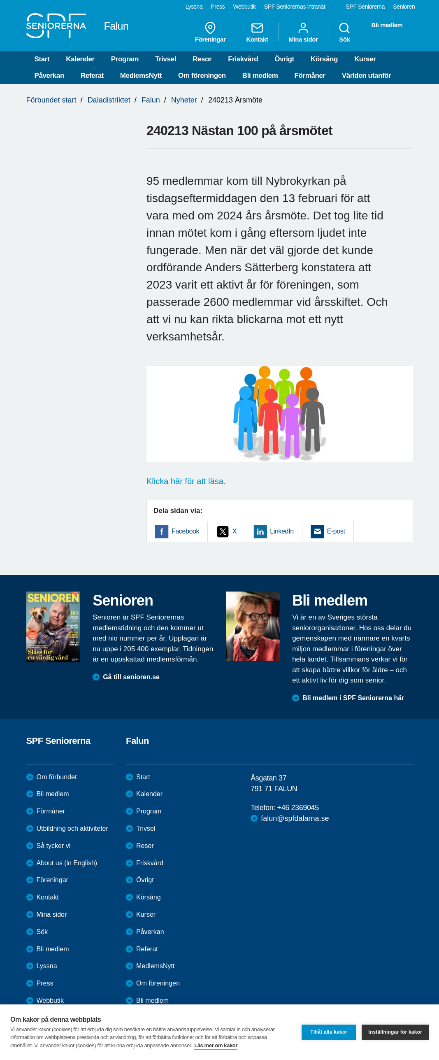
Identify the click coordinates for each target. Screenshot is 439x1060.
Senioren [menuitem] (404, 6)
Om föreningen (202, 75)
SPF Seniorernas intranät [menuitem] (294, 6)
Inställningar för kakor (395, 1032)
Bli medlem (260, 75)
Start (42, 59)
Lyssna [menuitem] (194, 6)
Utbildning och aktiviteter (72, 828)
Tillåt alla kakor (328, 1032)
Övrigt (284, 59)
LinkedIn (281, 531)
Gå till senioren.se (131, 676)
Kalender (80, 59)
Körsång (324, 59)
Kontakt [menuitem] (257, 32)
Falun (151, 100)
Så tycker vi (54, 845)
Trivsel (165, 59)
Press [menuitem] (218, 6)
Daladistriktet (109, 100)
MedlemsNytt (141, 75)
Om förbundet (57, 776)
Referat (92, 75)
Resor (202, 59)
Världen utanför (366, 75)
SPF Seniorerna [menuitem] (365, 6)
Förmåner (310, 75)
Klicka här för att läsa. (185, 481)
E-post (336, 531)
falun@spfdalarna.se (295, 818)
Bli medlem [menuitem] (386, 25)
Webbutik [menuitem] (244, 6)
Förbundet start (51, 100)
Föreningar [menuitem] (210, 32)
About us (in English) (67, 863)
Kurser (365, 59)
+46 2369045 (298, 808)
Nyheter (184, 100)
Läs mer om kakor (215, 1045)
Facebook (185, 531)
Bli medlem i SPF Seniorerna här (353, 697)
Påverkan (49, 75)
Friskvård (243, 59)
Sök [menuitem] (344, 32)
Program (125, 59)
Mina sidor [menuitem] (303, 32)
